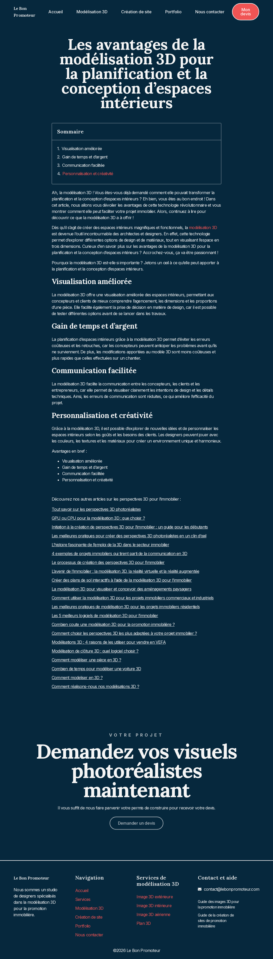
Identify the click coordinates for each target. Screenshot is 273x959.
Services (83, 899)
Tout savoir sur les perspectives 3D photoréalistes (96, 509)
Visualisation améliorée (82, 148)
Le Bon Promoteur (31, 878)
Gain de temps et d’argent (84, 156)
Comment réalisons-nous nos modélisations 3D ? (95, 686)
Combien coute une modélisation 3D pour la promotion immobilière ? (113, 624)
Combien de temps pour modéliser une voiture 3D (96, 668)
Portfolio (173, 11)
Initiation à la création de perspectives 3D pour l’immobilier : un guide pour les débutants (130, 527)
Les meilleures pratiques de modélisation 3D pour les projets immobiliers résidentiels (126, 606)
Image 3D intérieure (153, 905)
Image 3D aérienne (153, 914)
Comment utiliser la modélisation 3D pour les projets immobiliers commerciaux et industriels (132, 597)
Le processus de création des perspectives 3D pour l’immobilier (108, 562)
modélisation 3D (203, 227)
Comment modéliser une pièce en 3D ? (86, 659)
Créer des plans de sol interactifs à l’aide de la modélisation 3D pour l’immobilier (122, 580)
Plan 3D (143, 923)
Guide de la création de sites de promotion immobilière (216, 920)
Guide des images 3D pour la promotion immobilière (218, 904)
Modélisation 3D (92, 11)
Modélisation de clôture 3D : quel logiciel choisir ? (95, 651)
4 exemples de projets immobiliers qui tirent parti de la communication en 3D (119, 553)
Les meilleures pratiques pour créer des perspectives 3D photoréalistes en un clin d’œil (129, 535)
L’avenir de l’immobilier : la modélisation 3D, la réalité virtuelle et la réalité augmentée (125, 571)
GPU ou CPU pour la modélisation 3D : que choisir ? (98, 518)
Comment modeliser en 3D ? (77, 677)
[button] (245, 11)
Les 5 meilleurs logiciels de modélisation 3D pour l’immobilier (105, 615)
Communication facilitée (83, 165)
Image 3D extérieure (154, 896)
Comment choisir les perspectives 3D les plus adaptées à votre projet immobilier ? (124, 633)
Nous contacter (209, 11)
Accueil (55, 11)
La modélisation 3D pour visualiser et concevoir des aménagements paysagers (121, 589)
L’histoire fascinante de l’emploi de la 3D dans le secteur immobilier (110, 544)
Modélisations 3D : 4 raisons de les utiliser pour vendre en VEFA (109, 642)
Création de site (136, 11)
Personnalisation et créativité (87, 173)
